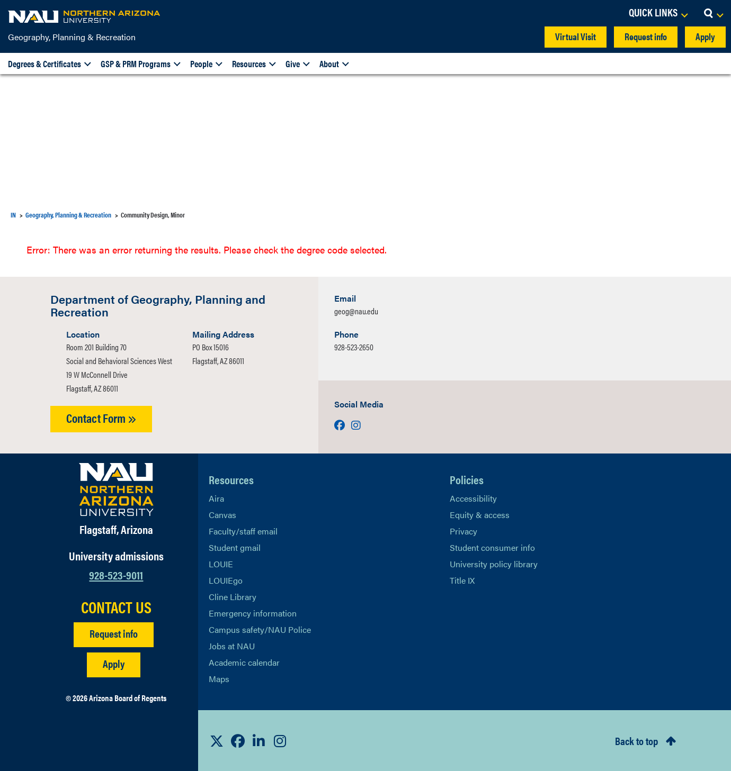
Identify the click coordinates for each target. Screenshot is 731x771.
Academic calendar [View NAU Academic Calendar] (244, 662)
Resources (249, 63)
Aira (216, 498)
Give (293, 63)
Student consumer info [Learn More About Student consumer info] (492, 547)
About (329, 63)
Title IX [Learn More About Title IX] (462, 580)
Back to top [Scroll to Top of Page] (636, 740)
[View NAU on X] (216, 740)
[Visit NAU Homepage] (116, 489)
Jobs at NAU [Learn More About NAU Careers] (232, 646)
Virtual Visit (575, 36)
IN (13, 215)
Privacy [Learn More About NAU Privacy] (463, 531)
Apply (705, 36)
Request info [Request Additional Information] (114, 633)
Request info (646, 36)
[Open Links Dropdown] (658, 13)
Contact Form (101, 418)
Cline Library (232, 597)
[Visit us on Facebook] (340, 424)
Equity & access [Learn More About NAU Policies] (480, 515)
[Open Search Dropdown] (713, 13)
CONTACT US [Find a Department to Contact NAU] (116, 607)
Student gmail (235, 547)
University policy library (494, 564)
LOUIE (221, 564)
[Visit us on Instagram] (356, 424)
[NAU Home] (85, 16)
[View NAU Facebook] (237, 740)
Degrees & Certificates (44, 63)
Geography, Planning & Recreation (72, 37)
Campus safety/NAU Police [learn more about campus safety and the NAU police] (260, 629)
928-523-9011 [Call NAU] (116, 574)
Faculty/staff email (243, 531)
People (201, 63)
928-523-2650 (353, 347)
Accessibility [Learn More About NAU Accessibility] (473, 498)
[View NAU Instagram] (280, 740)
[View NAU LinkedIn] (259, 740)
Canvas (222, 515)
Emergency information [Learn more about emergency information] (253, 613)
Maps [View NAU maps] (219, 679)
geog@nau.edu (356, 311)
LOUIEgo (226, 580)
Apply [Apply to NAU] (113, 663)
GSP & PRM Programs (136, 63)
